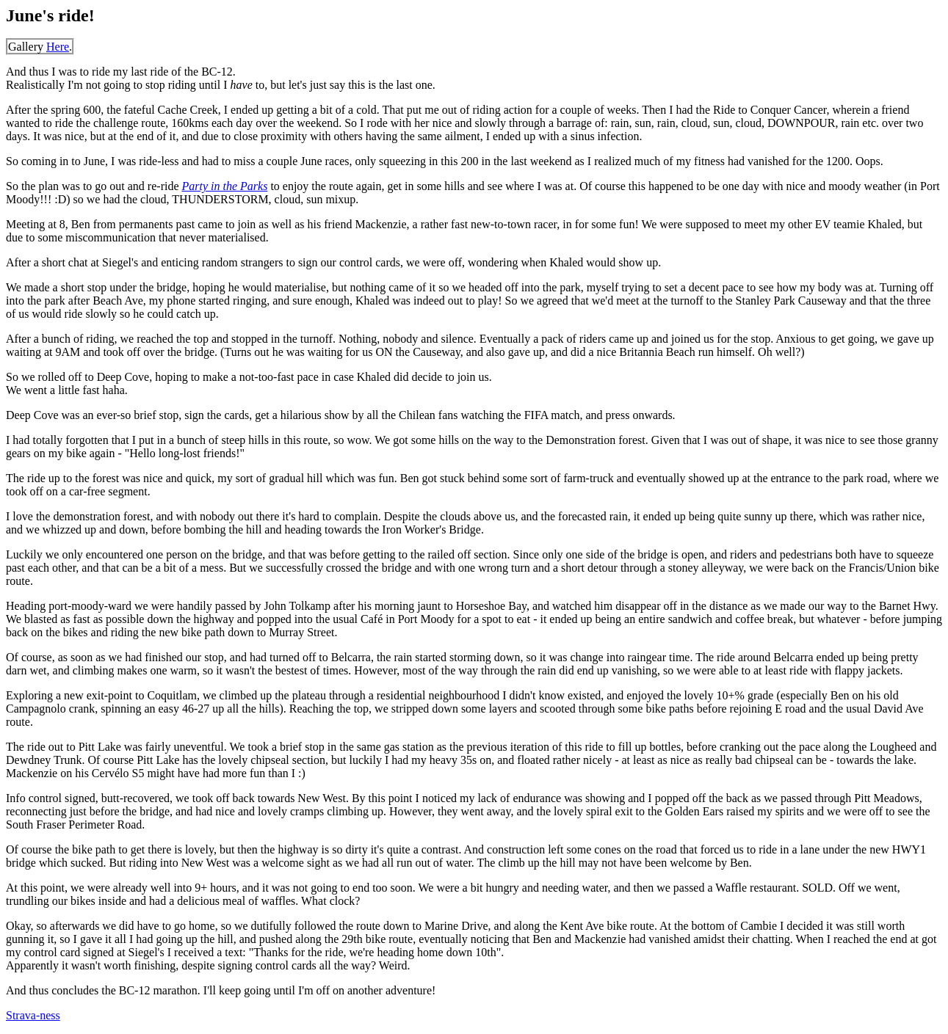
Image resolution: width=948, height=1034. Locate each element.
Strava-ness (33, 1015)
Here (57, 46)
